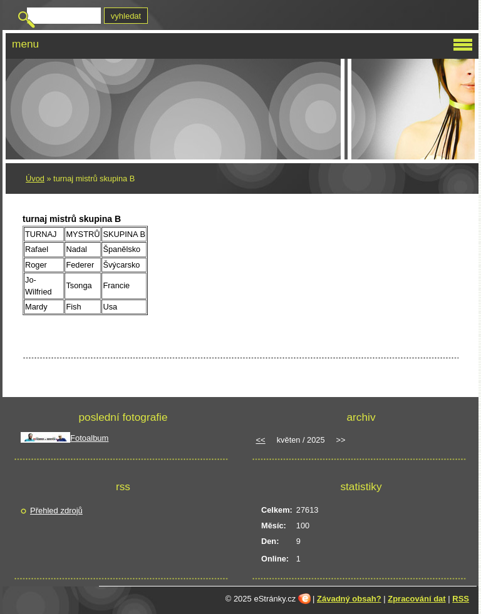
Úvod (35, 178)
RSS (460, 598)
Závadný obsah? (349, 598)
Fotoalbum (89, 438)
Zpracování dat (416, 598)
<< (261, 440)
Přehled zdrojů (56, 510)
